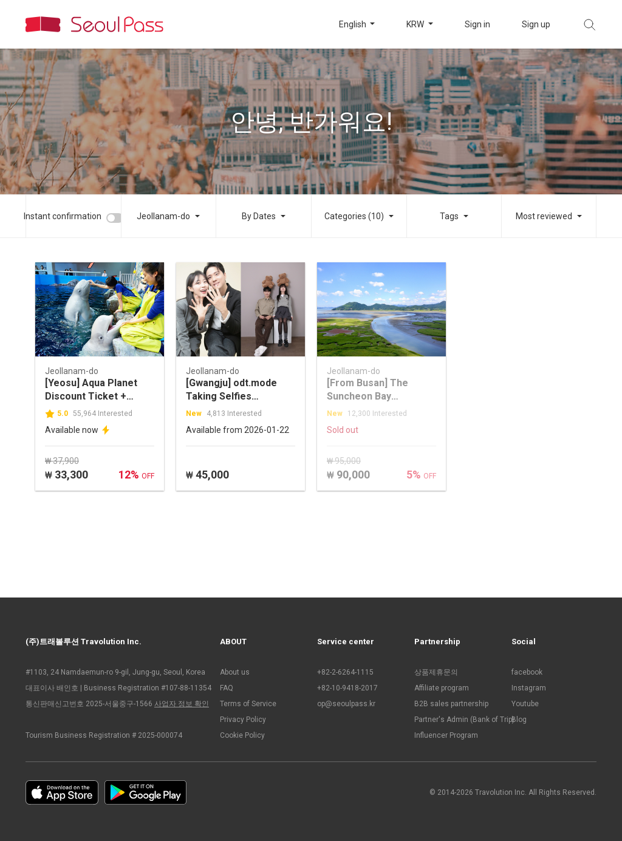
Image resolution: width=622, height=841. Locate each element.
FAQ (226, 688)
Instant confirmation (62, 216)
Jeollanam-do (163, 216)
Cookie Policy (242, 735)
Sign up (536, 24)
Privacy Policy (243, 719)
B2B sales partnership (451, 704)
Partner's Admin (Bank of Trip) (456, 719)
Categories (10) (354, 216)
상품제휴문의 (436, 672)
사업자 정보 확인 (181, 704)
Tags (449, 216)
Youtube (525, 704)
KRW (416, 24)
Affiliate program (441, 688)
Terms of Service (248, 704)
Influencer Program (446, 735)
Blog (519, 719)
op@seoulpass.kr (346, 704)
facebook (526, 672)
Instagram (528, 688)
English (353, 24)
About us (235, 672)
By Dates (259, 216)
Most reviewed (544, 216)
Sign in (477, 24)
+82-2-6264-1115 (345, 672)
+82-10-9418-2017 (347, 688)
